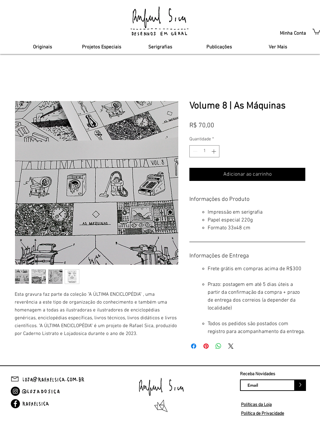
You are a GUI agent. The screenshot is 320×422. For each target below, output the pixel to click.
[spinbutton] (204, 151)
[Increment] (214, 151)
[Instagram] (15, 391)
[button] (316, 31)
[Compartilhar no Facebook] (194, 346)
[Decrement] (194, 151)
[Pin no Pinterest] (206, 346)
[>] (300, 385)
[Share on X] (231, 346)
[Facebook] (15, 403)
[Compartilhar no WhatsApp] (218, 346)
